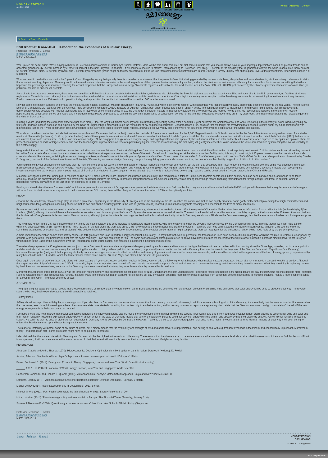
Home (284, 5)
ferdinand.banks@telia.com (31, 53)
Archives (294, 5)
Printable (43, 39)
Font (23, 39)
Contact (306, 5)
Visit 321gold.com (316, 455)
